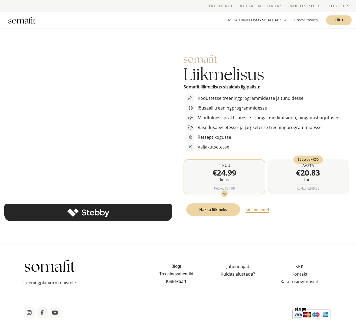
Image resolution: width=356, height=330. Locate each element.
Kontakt (300, 282)
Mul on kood (257, 217)
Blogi (176, 274)
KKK (299, 275)
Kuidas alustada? (238, 282)
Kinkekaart (176, 289)
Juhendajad (237, 275)
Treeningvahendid (176, 282)
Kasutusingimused (299, 290)
